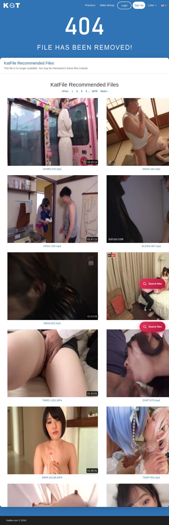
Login (124, 5)
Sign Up (138, 5)
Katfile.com (12, 520)
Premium (90, 5)
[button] (163, 5)
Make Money (107, 5)
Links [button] (152, 5)
